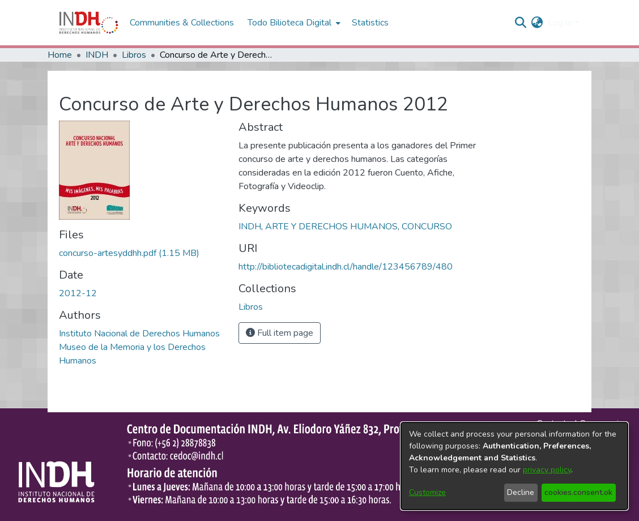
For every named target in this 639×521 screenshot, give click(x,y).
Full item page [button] (279, 333)
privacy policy (547, 469)
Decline (520, 492)
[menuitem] (537, 22)
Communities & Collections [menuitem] (182, 22)
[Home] (88, 22)
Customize (427, 492)
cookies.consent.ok (578, 492)
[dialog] (514, 466)
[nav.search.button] (521, 22)
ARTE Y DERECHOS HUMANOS (331, 226)
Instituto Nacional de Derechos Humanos (139, 333)
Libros (134, 55)
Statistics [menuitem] (370, 22)
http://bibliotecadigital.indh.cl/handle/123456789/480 (345, 266)
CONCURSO (427, 226)
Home (60, 55)
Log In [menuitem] (560, 22)
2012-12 (78, 293)
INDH (97, 55)
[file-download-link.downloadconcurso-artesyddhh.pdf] (129, 253)
